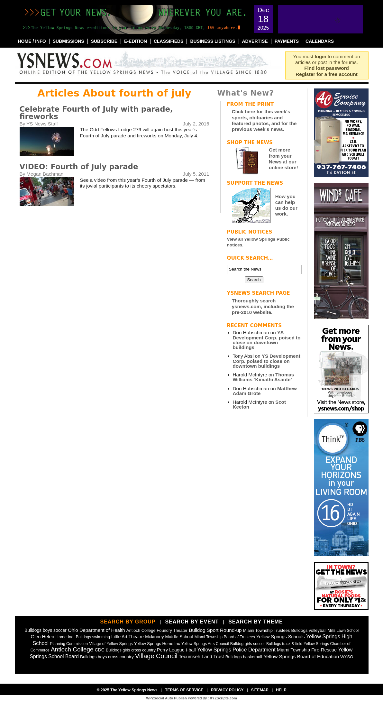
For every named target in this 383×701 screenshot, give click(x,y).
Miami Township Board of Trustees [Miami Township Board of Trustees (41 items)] (225, 637)
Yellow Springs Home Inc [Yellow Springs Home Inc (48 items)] (157, 643)
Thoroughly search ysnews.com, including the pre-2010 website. (263, 306)
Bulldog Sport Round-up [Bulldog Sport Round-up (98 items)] (215, 630)
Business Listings (212, 41)
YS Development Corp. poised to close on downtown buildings (267, 340)
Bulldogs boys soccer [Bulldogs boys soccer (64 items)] (45, 630)
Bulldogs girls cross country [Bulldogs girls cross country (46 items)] (131, 650)
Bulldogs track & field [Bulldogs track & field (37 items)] (284, 643)
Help (281, 690)
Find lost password (326, 68)
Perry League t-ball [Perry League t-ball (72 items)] (176, 649)
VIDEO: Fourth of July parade (79, 166)
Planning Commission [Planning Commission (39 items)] (69, 643)
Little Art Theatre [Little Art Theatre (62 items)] (127, 636)
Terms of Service (184, 690)
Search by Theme (255, 621)
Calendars (319, 41)
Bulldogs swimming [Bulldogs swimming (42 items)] (93, 637)
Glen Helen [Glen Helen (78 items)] (42, 636)
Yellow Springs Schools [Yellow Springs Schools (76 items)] (280, 636)
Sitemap (260, 690)
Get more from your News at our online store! (283, 158)
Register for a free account (326, 74)
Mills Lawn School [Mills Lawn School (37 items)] (343, 630)
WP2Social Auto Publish (166, 698)
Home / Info (32, 41)
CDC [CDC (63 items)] (100, 649)
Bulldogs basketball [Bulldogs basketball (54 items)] (243, 656)
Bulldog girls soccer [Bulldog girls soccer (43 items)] (247, 643)
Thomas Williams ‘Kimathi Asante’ (263, 377)
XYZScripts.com (223, 698)
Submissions (68, 41)
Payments (287, 41)
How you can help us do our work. (286, 205)
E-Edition (135, 41)
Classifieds (169, 41)
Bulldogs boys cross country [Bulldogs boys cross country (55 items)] (107, 656)
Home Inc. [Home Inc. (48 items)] (65, 636)
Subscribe (104, 41)
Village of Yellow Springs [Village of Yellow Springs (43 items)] (111, 643)
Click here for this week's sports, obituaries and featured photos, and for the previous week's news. (264, 120)
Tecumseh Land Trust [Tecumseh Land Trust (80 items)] (201, 656)
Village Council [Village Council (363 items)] (156, 655)
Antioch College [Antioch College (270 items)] (72, 649)
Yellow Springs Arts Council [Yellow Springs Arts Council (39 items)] (205, 643)
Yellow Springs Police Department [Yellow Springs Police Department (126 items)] (236, 649)
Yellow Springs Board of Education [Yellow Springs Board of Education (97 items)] (301, 656)
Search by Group (127, 621)
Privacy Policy (227, 690)
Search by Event (192, 621)
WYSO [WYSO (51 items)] (346, 656)
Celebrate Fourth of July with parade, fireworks (96, 113)
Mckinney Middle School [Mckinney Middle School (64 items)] (169, 636)
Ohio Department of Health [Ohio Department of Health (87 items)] (96, 630)
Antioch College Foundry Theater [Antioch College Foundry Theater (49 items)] (156, 630)
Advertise (255, 41)
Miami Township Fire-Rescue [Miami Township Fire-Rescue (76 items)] (307, 649)
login (320, 56)
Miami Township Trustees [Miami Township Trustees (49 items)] (266, 630)
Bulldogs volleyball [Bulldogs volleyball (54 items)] (308, 630)
